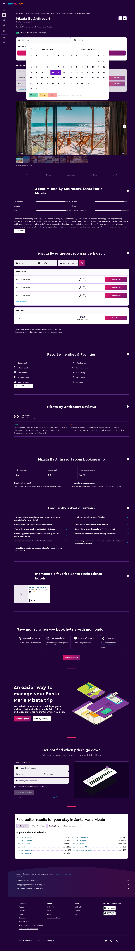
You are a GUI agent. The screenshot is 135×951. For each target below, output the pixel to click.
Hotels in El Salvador (32, 13)
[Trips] (4, 31)
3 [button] (36, 67)
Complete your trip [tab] (71, 826)
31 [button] (36, 89)
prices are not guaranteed (63, 874)
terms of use (42, 797)
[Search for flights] (4, 10)
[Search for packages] (4, 24)
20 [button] (53, 78)
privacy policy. (53, 797)
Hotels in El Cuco (23, 847)
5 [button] (47, 67)
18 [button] (42, 78)
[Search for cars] (4, 20)
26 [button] (47, 83)
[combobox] (43, 768)
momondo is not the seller (72, 880)
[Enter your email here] (43, 780)
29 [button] (64, 83)
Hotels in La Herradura (80, 837)
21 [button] (58, 78)
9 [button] (31, 72)
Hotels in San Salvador (25, 837)
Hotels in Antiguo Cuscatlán (82, 850)
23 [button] (31, 83)
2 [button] (31, 67)
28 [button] (58, 83)
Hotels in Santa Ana (24, 853)
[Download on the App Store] (109, 913)
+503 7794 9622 (22, 30)
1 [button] (63, 61)
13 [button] (53, 72)
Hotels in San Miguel (79, 840)
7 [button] (58, 67)
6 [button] (52, 67)
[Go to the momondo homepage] (15, 3)
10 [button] (36, 72)
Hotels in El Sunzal (78, 844)
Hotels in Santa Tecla (24, 850)
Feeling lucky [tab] (54, 826)
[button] (3, 3)
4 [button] (42, 67)
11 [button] (42, 72)
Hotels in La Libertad (47, 13)
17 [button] (36, 78)
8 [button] (63, 67)
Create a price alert (108, 645)
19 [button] (47, 78)
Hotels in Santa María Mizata (65, 13)
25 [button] (42, 83)
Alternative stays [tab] (38, 826)
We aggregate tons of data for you (72, 884)
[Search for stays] (4, 15)
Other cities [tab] (22, 826)
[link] (71, 657)
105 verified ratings (38, 33)
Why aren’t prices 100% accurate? (72, 888)
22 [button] (64, 78)
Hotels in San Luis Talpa (80, 847)
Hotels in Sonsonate (24, 844)
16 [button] (31, 78)
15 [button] (64, 72)
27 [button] (53, 83)
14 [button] (58, 72)
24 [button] (37, 83)
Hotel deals (19, 13)
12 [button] (47, 72)
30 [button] (31, 89)
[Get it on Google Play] (109, 908)
